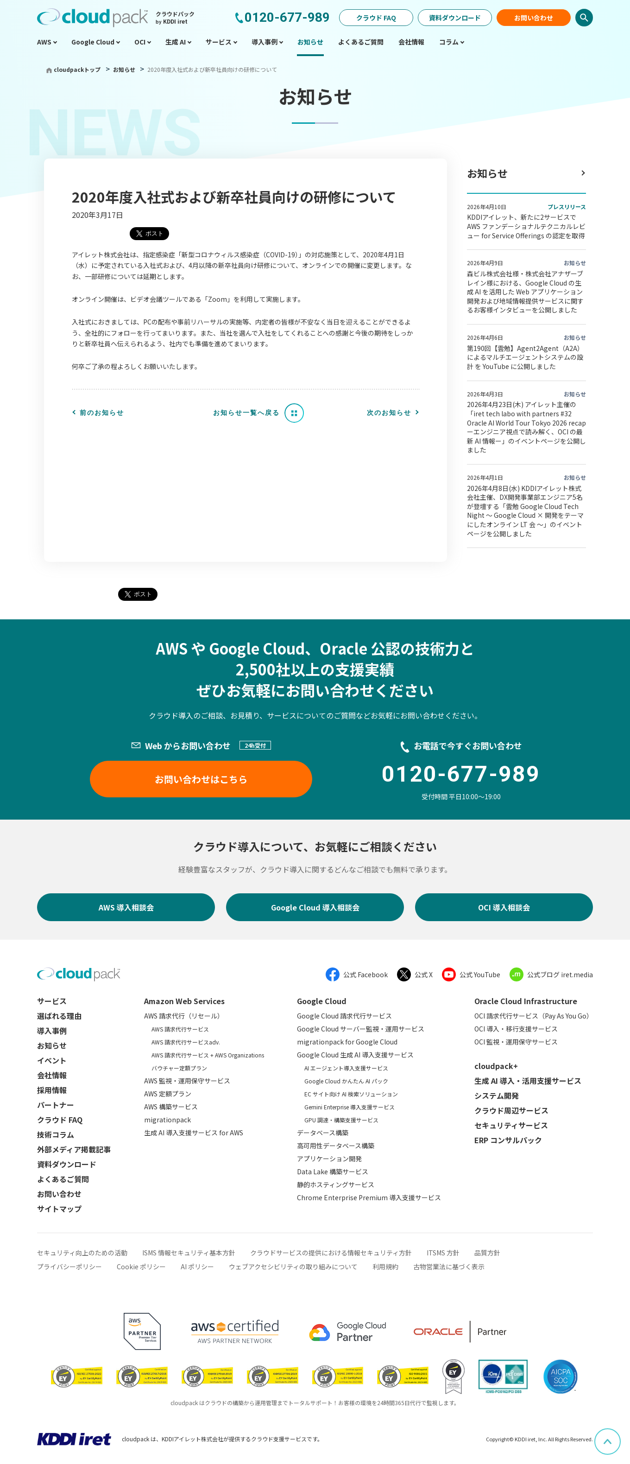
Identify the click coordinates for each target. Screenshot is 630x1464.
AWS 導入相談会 (126, 907)
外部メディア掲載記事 (74, 1149)
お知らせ (125, 69)
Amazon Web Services (184, 1000)
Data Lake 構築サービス (332, 1171)
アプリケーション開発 (329, 1158)
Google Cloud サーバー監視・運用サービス (360, 1028)
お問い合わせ (533, 17)
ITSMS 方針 (443, 1252)
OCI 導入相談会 (504, 907)
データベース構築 (322, 1132)
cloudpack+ (496, 1065)
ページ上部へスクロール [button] (620, 1434)
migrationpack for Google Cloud (347, 1041)
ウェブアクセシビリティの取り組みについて (293, 1266)
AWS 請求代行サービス (180, 1029)
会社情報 (52, 1075)
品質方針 (487, 1252)
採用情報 (52, 1089)
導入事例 (52, 1030)
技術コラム (55, 1134)
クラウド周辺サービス (511, 1110)
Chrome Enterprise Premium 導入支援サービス (369, 1197)
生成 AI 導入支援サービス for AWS (193, 1132)
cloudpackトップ (77, 69)
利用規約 (385, 1266)
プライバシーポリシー (69, 1266)
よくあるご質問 (63, 1178)
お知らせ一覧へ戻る (246, 412)
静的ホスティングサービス (335, 1184)
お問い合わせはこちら (201, 779)
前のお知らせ (102, 412)
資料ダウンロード (455, 17)
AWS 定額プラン (167, 1093)
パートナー (55, 1104)
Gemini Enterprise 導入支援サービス (349, 1107)
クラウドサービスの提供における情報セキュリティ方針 (331, 1252)
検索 (584, 17)
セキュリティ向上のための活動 (82, 1252)
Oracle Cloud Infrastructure (525, 1000)
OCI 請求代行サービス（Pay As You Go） (533, 1015)
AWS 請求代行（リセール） (184, 1015)
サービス (52, 1000)
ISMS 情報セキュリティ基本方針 (188, 1252)
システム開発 (496, 1095)
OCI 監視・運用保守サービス (516, 1041)
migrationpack (167, 1119)
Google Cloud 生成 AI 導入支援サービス (355, 1054)
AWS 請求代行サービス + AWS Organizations (207, 1055)
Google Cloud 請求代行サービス (344, 1015)
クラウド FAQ (376, 17)
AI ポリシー (197, 1266)
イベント (52, 1060)
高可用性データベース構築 (335, 1145)
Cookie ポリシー (141, 1266)
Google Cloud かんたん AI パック (346, 1081)
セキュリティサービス (511, 1125)
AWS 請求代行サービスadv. (185, 1042)
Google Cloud (321, 1000)
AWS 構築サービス (171, 1106)
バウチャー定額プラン (179, 1068)
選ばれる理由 (59, 1015)
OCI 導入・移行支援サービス (516, 1028)
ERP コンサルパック (508, 1140)
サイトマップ (59, 1208)
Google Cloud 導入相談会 (315, 907)
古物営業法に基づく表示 (449, 1266)
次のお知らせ (389, 412)
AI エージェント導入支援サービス (346, 1068)
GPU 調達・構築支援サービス (341, 1120)
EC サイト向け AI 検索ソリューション (351, 1094)
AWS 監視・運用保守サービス (187, 1080)
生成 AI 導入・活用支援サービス (527, 1080)
